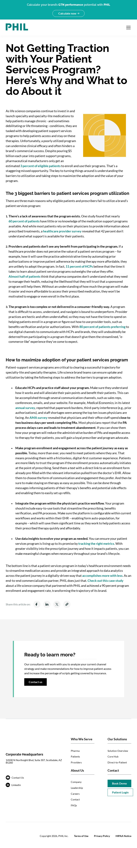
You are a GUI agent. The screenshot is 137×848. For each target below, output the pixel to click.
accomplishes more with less (102, 575)
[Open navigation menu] (128, 27)
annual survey (25, 408)
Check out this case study (105, 581)
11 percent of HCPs (79, 266)
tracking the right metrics (96, 543)
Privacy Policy (102, 835)
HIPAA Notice (123, 835)
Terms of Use (81, 835)
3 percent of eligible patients (40, 166)
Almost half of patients (24, 276)
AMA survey (38, 418)
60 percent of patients (24, 221)
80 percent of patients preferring (102, 327)
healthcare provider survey (62, 231)
